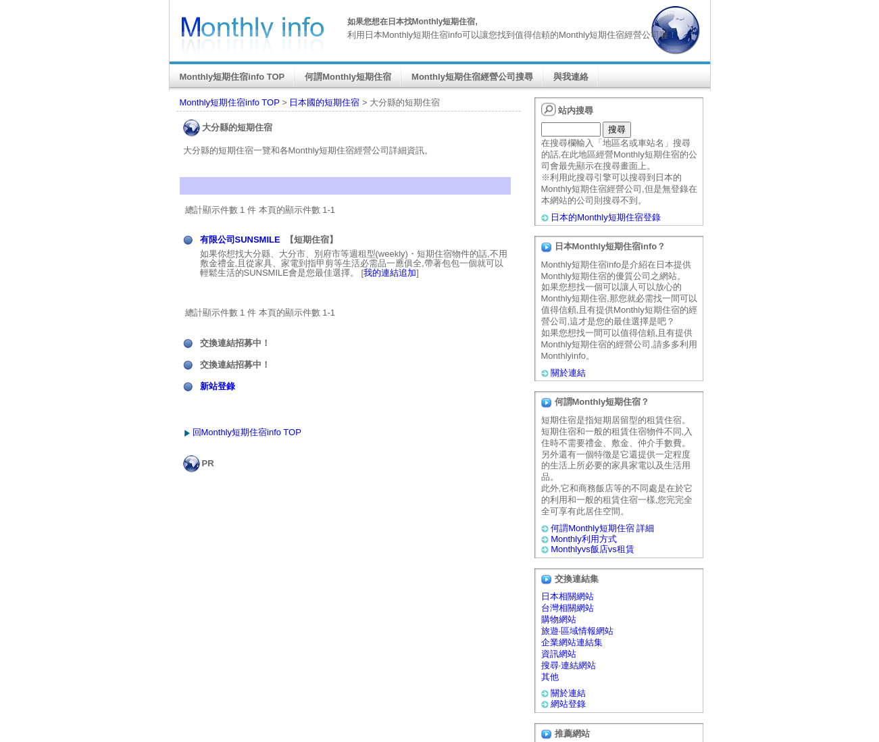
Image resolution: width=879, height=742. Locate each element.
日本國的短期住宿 (324, 102)
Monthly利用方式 (584, 539)
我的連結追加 (389, 273)
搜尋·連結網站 (569, 665)
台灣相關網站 (567, 608)
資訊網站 (558, 654)
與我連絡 (570, 77)
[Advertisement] (351, 500)
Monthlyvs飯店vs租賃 (592, 549)
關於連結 (568, 373)
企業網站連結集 (572, 642)
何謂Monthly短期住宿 (348, 77)
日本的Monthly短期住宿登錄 (606, 217)
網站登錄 (568, 704)
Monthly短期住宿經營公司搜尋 (472, 77)
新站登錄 (217, 386)
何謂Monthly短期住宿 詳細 (602, 528)
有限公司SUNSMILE (240, 239)
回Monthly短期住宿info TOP (247, 432)
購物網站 (558, 619)
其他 (550, 677)
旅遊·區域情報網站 (577, 631)
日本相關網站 (567, 596)
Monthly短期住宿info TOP (232, 77)
